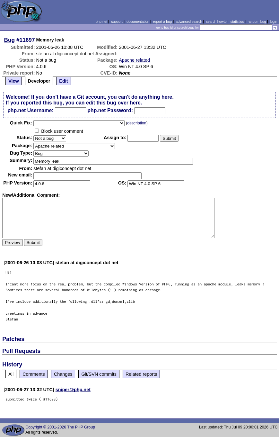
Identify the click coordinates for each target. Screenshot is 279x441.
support (117, 21)
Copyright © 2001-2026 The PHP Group (60, 427)
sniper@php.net (73, 389)
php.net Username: (30, 110)
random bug (257, 21)
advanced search (189, 21)
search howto (216, 21)
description (136, 123)
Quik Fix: (21, 122)
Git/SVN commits (99, 374)
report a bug (162, 21)
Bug (9, 40)
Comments (33, 374)
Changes (63, 374)
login (273, 21)
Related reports (141, 374)
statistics (237, 21)
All (10, 374)
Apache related (134, 60)
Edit (63, 81)
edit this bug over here (113, 102)
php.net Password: (110, 110)
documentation (137, 21)
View (13, 81)
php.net (101, 21)
